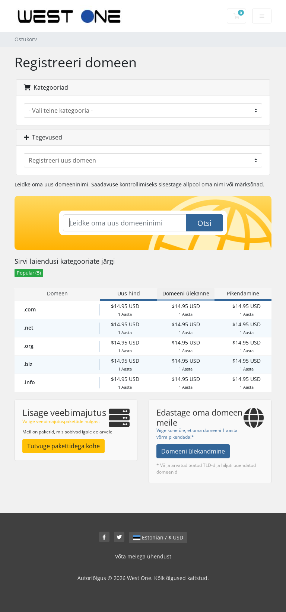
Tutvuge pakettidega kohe (63, 446)
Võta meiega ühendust (143, 556)
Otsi (204, 223)
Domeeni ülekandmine (193, 451)
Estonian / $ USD (158, 537)
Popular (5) (29, 273)
